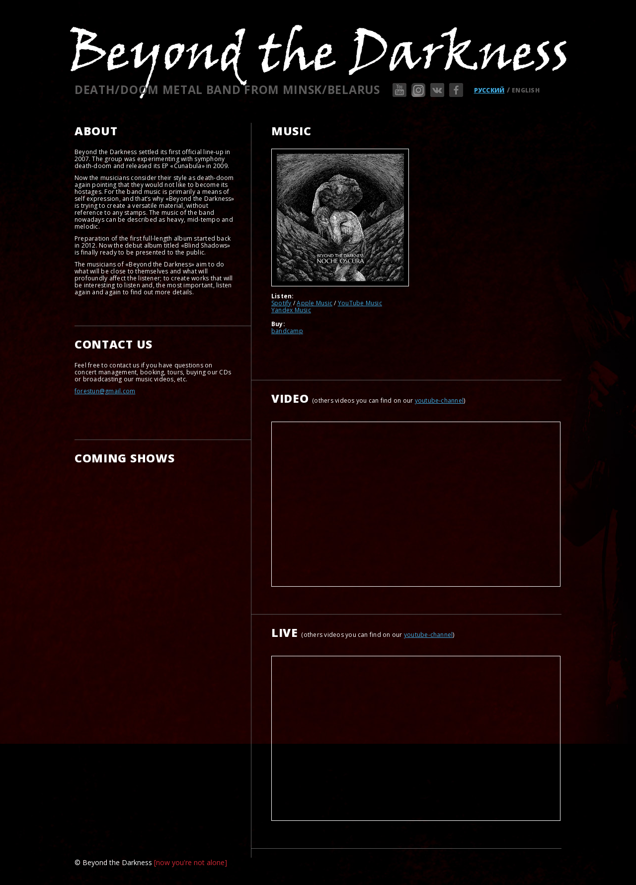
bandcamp (287, 331)
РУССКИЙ (489, 90)
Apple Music (314, 303)
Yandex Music (291, 310)
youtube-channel (439, 400)
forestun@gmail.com (105, 391)
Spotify (281, 303)
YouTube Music (360, 303)
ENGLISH (526, 90)
